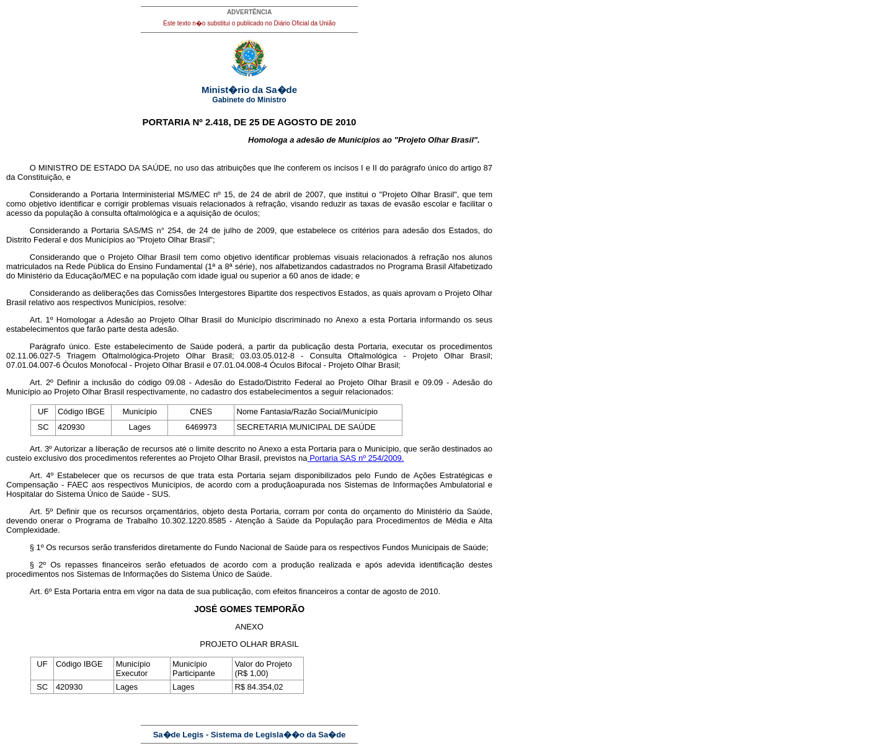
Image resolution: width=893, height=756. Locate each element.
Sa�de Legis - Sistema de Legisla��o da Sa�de (249, 734)
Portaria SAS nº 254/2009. (356, 458)
